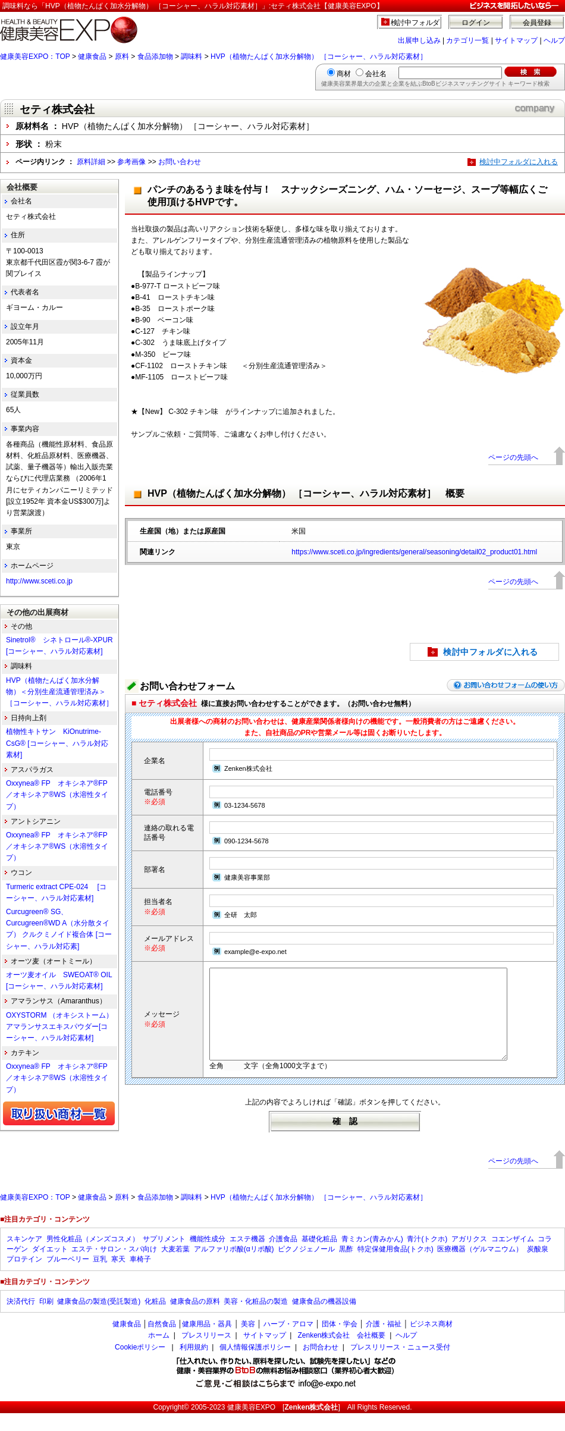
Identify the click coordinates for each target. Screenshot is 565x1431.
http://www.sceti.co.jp (39, 581)
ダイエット (50, 1267)
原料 (122, 56)
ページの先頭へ (513, 457)
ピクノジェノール (306, 1267)
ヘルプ (554, 40)
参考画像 (131, 162)
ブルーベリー (67, 1277)
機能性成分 (207, 1257)
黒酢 (346, 1267)
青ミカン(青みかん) (372, 1257)
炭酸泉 (537, 1267)
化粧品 (155, 1319)
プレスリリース (206, 1353)
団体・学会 (339, 1342)
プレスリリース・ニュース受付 (400, 1365)
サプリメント (164, 1257)
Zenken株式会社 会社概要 (341, 1353)
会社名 (376, 74)
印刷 (46, 1319)
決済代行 (21, 1319)
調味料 (191, 56)
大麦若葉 (175, 1267)
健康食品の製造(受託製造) (98, 1319)
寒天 (118, 1277)
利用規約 (194, 1365)
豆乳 (100, 1277)
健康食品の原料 (195, 1319)
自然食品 (161, 1342)
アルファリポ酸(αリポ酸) (234, 1267)
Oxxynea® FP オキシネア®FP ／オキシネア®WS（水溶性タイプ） (60, 794)
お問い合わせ (179, 162)
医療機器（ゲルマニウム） (480, 1267)
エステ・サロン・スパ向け (114, 1267)
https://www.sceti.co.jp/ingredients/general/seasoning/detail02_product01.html (414, 552)
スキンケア (24, 1257)
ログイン (476, 22)
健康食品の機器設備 (324, 1319)
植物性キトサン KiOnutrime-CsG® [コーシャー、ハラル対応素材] (57, 742)
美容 (248, 1342)
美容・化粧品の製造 (256, 1319)
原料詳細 (91, 162)
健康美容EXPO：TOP (35, 56)
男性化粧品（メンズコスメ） (92, 1257)
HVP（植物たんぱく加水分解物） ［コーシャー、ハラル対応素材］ (319, 56)
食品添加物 (155, 56)
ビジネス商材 (431, 1342)
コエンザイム (512, 1257)
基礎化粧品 (319, 1257)
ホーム (159, 1353)
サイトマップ (516, 40)
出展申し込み (419, 40)
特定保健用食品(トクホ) (395, 1267)
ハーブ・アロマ (288, 1342)
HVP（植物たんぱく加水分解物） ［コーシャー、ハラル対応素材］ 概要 (305, 493)
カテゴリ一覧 (467, 40)
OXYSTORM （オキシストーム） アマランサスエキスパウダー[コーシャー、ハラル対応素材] (63, 1026)
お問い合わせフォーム (187, 686)
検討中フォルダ (415, 22)
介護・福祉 (383, 1342)
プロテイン (24, 1277)
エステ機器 (247, 1257)
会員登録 (537, 22)
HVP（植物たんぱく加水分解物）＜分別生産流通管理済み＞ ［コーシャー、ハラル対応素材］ (59, 691)
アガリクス (469, 1257)
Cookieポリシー (140, 1365)
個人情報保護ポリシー (255, 1365)
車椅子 (140, 1277)
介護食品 (283, 1257)
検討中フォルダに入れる (518, 162)
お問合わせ (320, 1365)
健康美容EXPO (251, 1425)
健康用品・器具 (207, 1342)
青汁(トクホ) (427, 1257)
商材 (344, 74)
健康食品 (92, 56)
